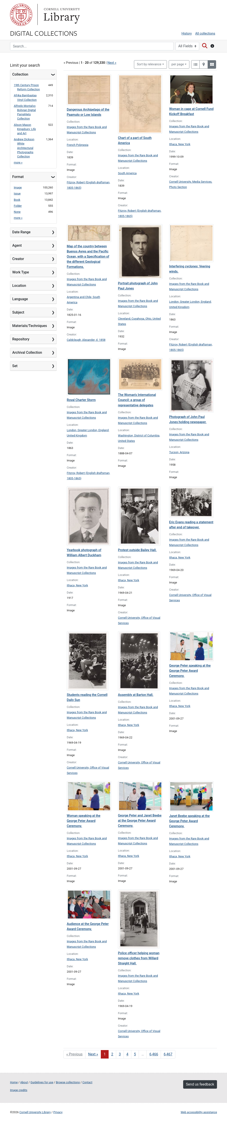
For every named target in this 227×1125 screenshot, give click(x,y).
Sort (149, 64)
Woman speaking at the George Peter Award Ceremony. (83, 821)
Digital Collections (43, 33)
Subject (18, 312)
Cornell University (21, 15)
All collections (205, 33)
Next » (111, 63)
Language (20, 299)
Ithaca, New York (179, 144)
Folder (18, 205)
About (24, 1082)
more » (18, 162)
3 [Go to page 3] (120, 1054)
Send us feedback (200, 1084)
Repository (20, 339)
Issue (17, 193)
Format (18, 177)
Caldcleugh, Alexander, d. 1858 (86, 339)
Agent (17, 245)
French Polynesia (77, 145)
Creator (18, 259)
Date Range (21, 232)
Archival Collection (27, 352)
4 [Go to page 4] (127, 1054)
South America (127, 173)
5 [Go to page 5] (135, 1054)
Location (19, 285)
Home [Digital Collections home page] (14, 1082)
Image (18, 187)
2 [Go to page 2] (112, 1054)
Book (17, 199)
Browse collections (68, 1082)
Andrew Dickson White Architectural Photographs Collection (24, 148)
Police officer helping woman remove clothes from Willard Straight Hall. (138, 958)
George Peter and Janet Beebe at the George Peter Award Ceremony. (140, 821)
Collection (20, 74)
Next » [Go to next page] (93, 1054)
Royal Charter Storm (81, 400)
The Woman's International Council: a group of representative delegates (137, 400)
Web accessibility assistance (199, 1112)
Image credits (18, 1090)
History (187, 33)
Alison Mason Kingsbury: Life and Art (25, 129)
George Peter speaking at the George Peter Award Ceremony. (190, 671)
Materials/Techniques (29, 326)
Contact (87, 1082)
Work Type (20, 272)
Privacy (57, 1112)
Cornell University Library (35, 1112)
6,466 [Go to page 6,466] (153, 1054)
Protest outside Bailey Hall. (137, 550)
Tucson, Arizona (179, 452)
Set (15, 366)
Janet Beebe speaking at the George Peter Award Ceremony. (189, 821)
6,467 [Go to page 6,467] (168, 1054)
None (17, 211)
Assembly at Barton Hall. (135, 695)
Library (61, 15)
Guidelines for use (41, 1082)
